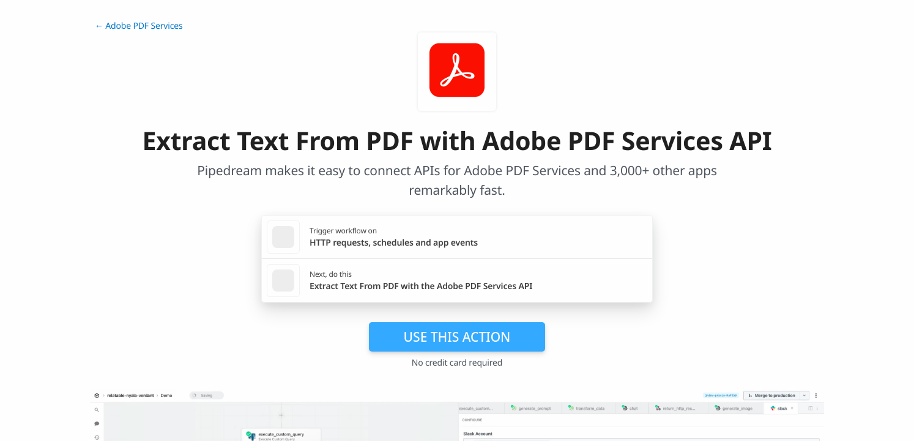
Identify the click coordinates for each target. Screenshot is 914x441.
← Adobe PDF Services (138, 26)
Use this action (457, 336)
